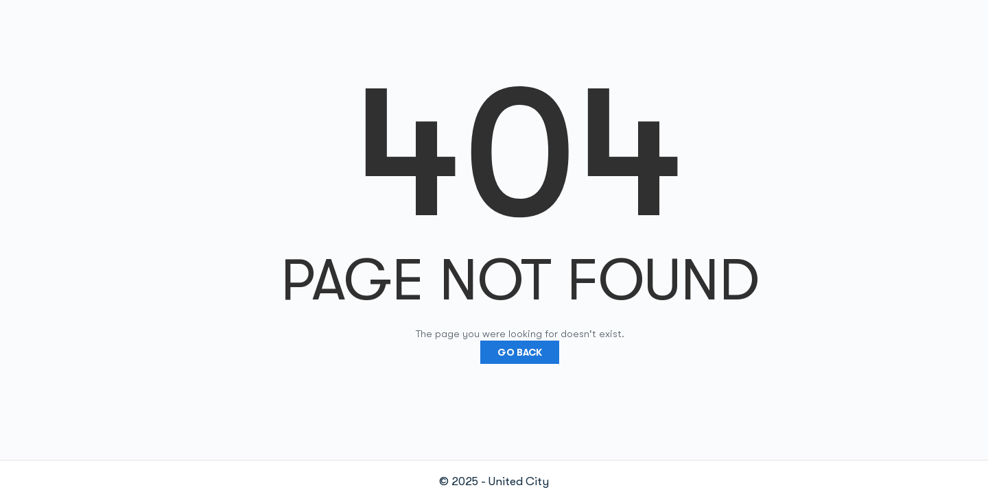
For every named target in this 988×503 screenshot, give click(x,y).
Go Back (519, 352)
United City (519, 481)
